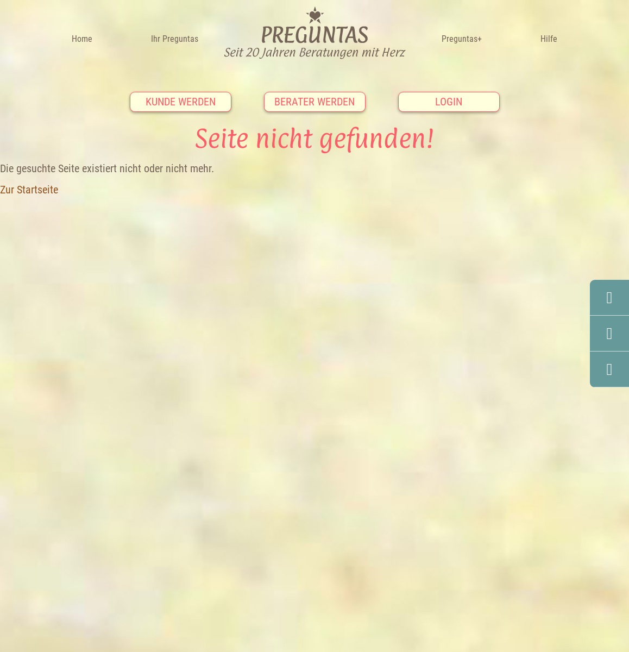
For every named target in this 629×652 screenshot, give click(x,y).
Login (448, 101)
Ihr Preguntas (174, 39)
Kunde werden (181, 101)
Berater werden (314, 101)
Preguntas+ (462, 39)
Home (82, 39)
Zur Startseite (29, 189)
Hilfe (548, 39)
